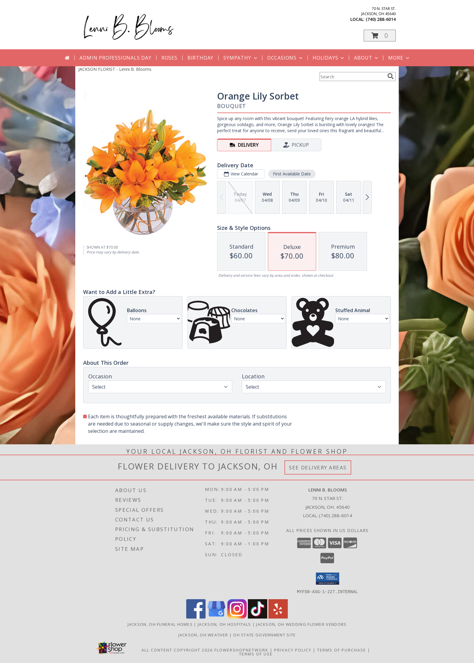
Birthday (200, 57)
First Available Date (292, 174)
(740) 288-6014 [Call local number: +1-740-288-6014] (381, 19)
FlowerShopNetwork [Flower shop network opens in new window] (241, 649)
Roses (169, 57)
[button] (380, 35)
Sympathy (240, 57)
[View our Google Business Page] (216, 616)
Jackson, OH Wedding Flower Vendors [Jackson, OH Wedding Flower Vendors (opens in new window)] (301, 624)
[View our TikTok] (257, 616)
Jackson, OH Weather (203, 634)
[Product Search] (352, 76)
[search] (390, 76)
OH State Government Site (264, 634)
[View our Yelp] (278, 616)
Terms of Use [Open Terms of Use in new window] (256, 653)
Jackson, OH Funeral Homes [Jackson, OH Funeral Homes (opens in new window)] (160, 624)
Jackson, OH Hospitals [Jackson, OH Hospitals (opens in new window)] (224, 624)
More (399, 57)
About (366, 57)
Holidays (329, 57)
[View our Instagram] (237, 616)
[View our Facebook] (196, 616)
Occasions (285, 57)
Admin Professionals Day (115, 57)
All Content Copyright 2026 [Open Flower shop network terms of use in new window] (177, 649)
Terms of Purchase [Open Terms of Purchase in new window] (341, 649)
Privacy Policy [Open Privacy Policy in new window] (292, 649)
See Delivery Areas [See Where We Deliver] (318, 467)
